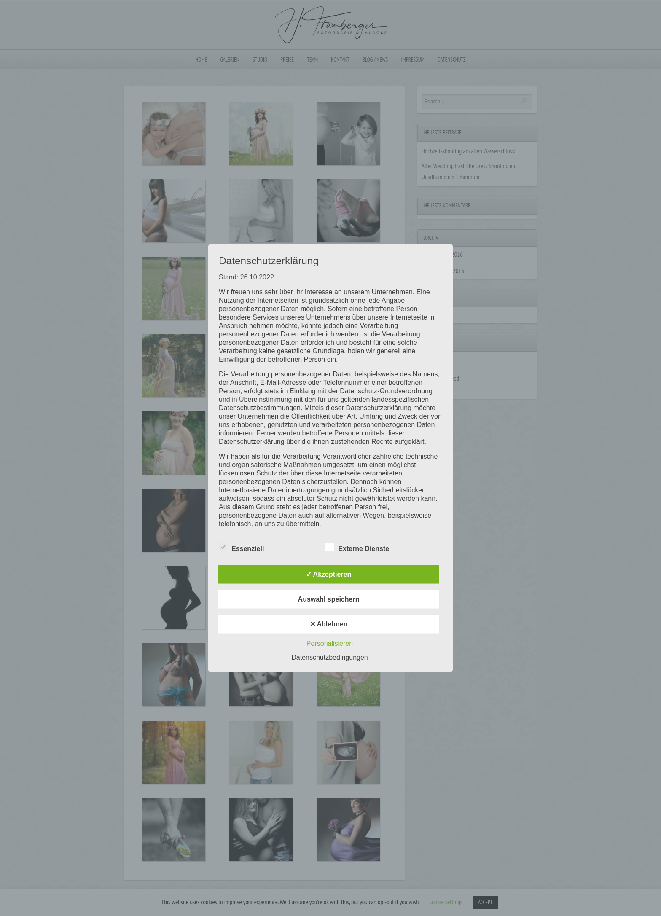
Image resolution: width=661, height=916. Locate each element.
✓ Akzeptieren (329, 574)
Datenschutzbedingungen (329, 657)
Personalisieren (329, 643)
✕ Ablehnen (329, 624)
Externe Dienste (357, 547)
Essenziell (241, 547)
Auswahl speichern (329, 599)
